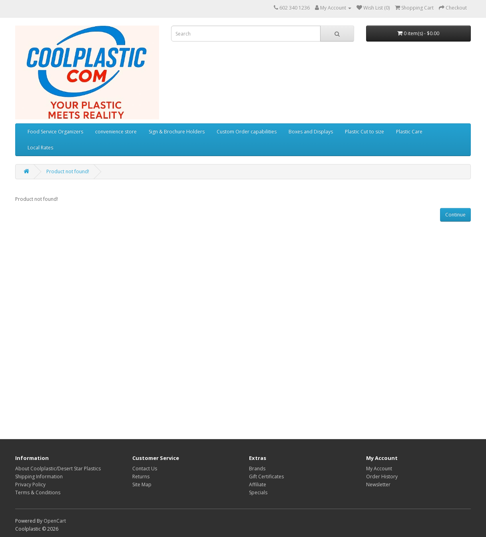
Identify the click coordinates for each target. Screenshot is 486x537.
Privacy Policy (30, 484)
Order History (382, 476)
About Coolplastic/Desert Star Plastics (58, 468)
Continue (455, 214)
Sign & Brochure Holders (177, 131)
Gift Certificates (266, 476)
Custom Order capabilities (247, 131)
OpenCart (55, 520)
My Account (379, 468)
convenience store (116, 131)
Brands (257, 468)
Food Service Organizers (55, 131)
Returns (140, 476)
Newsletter (378, 484)
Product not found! (67, 171)
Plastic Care (409, 131)
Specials (258, 492)
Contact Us (144, 468)
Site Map (141, 484)
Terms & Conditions (37, 492)
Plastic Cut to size (364, 131)
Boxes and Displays (311, 131)
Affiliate (257, 484)
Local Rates (40, 147)
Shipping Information (39, 476)
